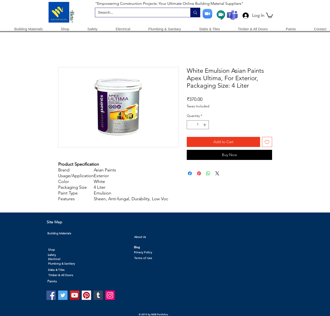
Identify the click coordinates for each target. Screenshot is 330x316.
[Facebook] (51, 295)
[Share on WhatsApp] (208, 173)
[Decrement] (190, 125)
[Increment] (205, 125)
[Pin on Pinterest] (199, 173)
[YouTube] (74, 295)
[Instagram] (110, 295)
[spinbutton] (197, 125)
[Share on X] (217, 173)
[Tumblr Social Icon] (98, 295)
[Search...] (139, 12)
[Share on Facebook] (190, 173)
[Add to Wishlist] (267, 142)
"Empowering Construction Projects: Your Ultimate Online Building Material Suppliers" (169, 3)
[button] (269, 15)
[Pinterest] (86, 295)
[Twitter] (63, 295)
